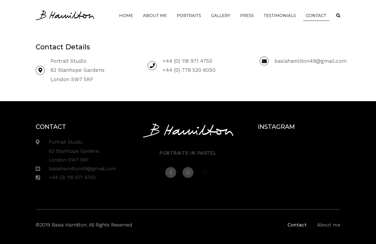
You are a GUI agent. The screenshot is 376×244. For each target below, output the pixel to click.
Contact (316, 15)
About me (155, 15)
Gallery (220, 15)
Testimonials (280, 15)
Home (126, 15)
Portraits (189, 15)
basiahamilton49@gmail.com (310, 61)
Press (247, 15)
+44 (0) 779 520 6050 (189, 70)
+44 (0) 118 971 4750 (187, 61)
